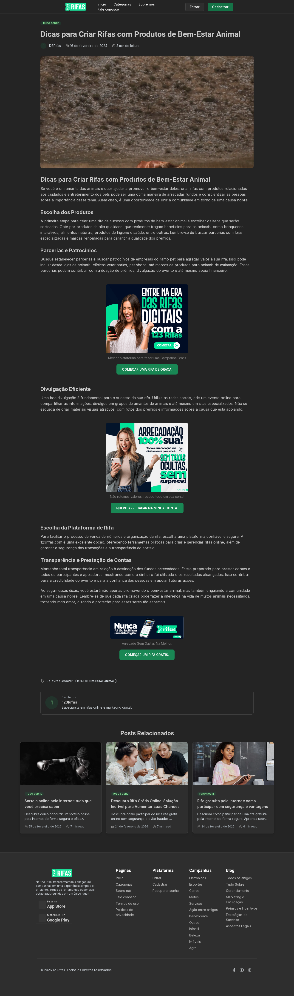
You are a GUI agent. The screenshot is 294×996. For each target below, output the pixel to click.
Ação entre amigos (203, 910)
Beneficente (198, 916)
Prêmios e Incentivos (241, 908)
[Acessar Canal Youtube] (242, 970)
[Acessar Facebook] (234, 970)
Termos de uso (127, 903)
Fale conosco (108, 9)
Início (101, 4)
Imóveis (195, 942)
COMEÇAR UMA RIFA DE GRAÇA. (147, 369)
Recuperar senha (166, 891)
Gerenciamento (237, 891)
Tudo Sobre (235, 884)
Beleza (194, 935)
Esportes (196, 884)
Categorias (122, 4)
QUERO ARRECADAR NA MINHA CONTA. (147, 508)
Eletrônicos (197, 878)
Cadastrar (160, 884)
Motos (194, 897)
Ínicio (120, 878)
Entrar (157, 878)
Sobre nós (147, 4)
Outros (194, 922)
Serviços (196, 903)
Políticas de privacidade (125, 912)
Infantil (194, 929)
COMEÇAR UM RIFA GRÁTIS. (147, 655)
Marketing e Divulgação (235, 899)
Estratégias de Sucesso (237, 917)
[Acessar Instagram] (250, 970)
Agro (193, 948)
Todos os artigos (239, 878)
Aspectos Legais (238, 926)
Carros (194, 891)
